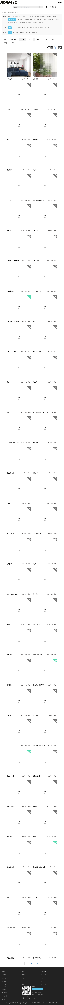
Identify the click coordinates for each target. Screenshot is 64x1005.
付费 (45, 39)
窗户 (34, 170)
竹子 (34, 503)
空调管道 (9, 170)
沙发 (13, 16)
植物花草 (49, 16)
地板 (8, 897)
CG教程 (23, 984)
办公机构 (16, 22)
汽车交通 (32, 19)
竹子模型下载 (37, 291)
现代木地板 (10, 776)
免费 (37, 39)
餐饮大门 (35, 473)
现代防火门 (10, 473)
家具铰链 (35, 715)
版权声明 (4, 978)
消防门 (9, 139)
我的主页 (43, 974)
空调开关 (35, 806)
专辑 (5, 43)
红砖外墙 (35, 230)
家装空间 (44, 19)
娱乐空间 (10, 22)
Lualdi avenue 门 (38, 533)
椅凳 (16, 16)
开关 (8, 745)
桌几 (24, 16)
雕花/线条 (40, 27)
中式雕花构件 (37, 442)
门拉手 (9, 715)
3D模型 (23, 974)
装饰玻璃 (35, 79)
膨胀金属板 (36, 776)
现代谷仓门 (10, 958)
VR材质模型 (4, 992)
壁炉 (31, 27)
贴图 (23, 978)
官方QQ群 (4, 984)
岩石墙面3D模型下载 (13, 321)
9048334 (37, 989)
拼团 (53, 39)
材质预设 (26, 19)
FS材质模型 (4, 999)
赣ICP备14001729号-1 (37, 1002)
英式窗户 (9, 836)
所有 (48, 47)
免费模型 (4, 989)
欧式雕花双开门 (12, 927)
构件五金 (11, 19)
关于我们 (4, 974)
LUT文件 (9, 79)
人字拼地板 (10, 533)
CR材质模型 (4, 996)
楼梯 (19, 27)
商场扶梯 (9, 654)
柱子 (27, 27)
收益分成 (43, 984)
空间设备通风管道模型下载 (14, 442)
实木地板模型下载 (38, 412)
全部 (9, 16)
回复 (30, 39)
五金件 (35, 27)
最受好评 (13, 39)
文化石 (9, 412)
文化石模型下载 (12, 351)
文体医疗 (28, 22)
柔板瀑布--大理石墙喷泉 (40, 745)
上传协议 (4, 981)
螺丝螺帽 (35, 594)
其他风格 (34, 32)
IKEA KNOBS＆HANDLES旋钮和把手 (40, 200)
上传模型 (43, 981)
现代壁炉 (9, 230)
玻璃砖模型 (36, 139)
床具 (20, 16)
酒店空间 (50, 19)
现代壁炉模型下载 (38, 685)
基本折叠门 (10, 806)
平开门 (9, 624)
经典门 (9, 503)
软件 (23, 981)
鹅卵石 (9, 109)
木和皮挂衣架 (37, 958)
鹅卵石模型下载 (38, 654)
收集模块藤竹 (37, 351)
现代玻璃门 (10, 291)
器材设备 (20, 19)
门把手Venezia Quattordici (14, 260)
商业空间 (22, 22)
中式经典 (15, 32)
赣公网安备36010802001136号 (50, 1002)
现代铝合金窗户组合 (39, 867)
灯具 (28, 16)
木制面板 (9, 685)
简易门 (35, 382)
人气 (22, 39)
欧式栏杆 (9, 564)
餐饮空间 (57, 19)
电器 (31, 16)
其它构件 (53, 27)
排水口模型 (36, 260)
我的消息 (43, 978)
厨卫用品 (55, 16)
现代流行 (28, 32)
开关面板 (35, 897)
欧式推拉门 (10, 867)
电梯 (34, 836)
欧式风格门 (36, 624)
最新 (5, 39)
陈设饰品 (42, 16)
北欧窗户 (9, 200)
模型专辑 (41, 22)
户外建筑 (35, 22)
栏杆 (23, 27)
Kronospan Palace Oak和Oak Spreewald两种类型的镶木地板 (14, 594)
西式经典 (22, 32)
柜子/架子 (36, 16)
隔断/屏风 (47, 27)
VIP (13, 43)
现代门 (35, 321)
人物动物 (38, 19)
